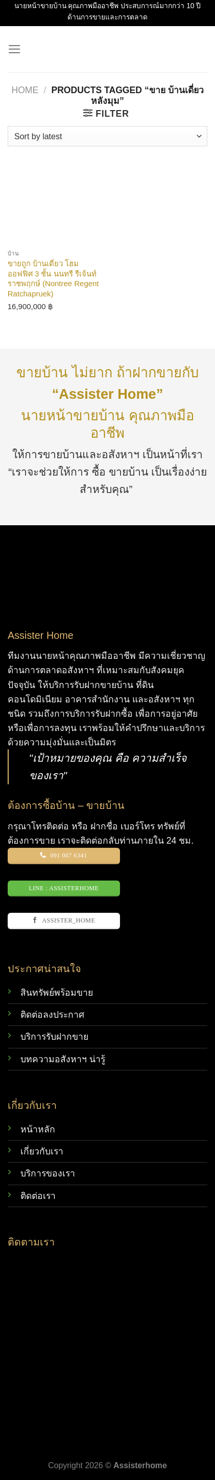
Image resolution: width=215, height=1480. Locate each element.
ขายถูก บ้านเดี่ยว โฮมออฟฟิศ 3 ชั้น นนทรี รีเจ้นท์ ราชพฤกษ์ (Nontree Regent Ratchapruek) (53, 278)
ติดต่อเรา (38, 1196)
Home (24, 90)
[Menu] (14, 49)
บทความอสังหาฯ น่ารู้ (62, 1059)
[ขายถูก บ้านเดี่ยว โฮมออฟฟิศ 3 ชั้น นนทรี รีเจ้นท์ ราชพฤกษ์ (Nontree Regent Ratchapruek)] (55, 196)
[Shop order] (107, 136)
